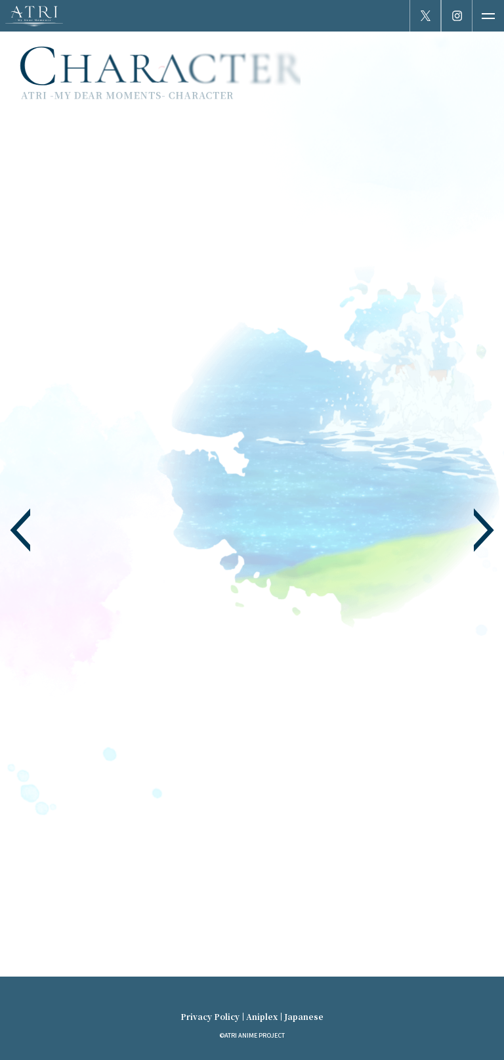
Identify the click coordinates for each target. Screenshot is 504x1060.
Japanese (304, 1016)
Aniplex (262, 1016)
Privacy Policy (210, 1016)
